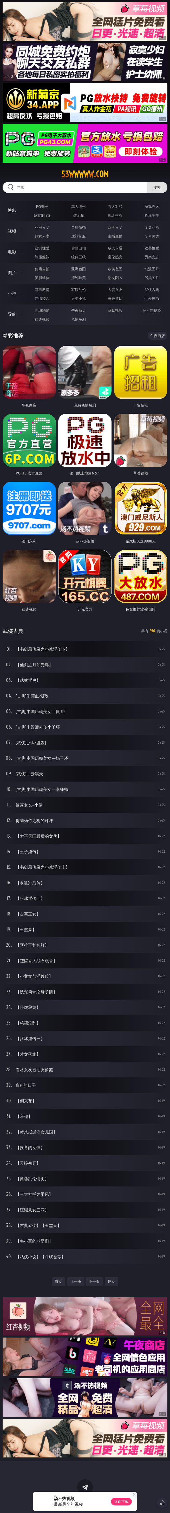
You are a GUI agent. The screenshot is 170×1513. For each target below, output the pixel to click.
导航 (12, 314)
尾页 (111, 1281)
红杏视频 (42, 319)
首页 (58, 1281)
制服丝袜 (42, 256)
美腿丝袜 (42, 277)
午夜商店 (78, 310)
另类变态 (152, 256)
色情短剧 (78, 319)
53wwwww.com (85, 174)
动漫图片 (152, 268)
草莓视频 (115, 310)
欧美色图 (115, 268)
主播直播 (115, 236)
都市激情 (42, 289)
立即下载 (121, 1501)
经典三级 (78, 256)
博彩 (12, 210)
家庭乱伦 (78, 289)
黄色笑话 (115, 298)
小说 (12, 293)
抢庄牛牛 (152, 215)
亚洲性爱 (42, 248)
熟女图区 (115, 277)
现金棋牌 (115, 215)
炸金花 (78, 215)
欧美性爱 (152, 248)
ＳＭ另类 (152, 236)
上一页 (75, 1281)
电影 (12, 252)
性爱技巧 (152, 298)
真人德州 (78, 206)
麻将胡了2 (42, 215)
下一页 (94, 1281)
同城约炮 (42, 310)
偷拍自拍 (78, 248)
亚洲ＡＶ (42, 227)
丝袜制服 (78, 236)
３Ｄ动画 (152, 227)
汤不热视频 (152, 310)
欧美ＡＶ (115, 227)
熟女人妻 (42, 236)
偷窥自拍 (42, 268)
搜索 (157, 187)
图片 (12, 272)
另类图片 (152, 277)
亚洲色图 (78, 268)
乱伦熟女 (115, 256)
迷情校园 (42, 298)
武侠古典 (152, 289)
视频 (12, 231)
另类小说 (78, 298)
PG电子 (42, 206)
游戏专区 (152, 206)
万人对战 (115, 206)
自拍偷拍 (78, 227)
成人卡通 (115, 248)
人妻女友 (115, 289)
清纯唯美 (78, 277)
